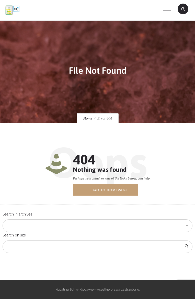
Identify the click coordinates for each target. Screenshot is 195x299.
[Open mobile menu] (168, 9)
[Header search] (183, 9)
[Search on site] (97, 246)
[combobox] (97, 225)
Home (87, 118)
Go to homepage (110, 190)
